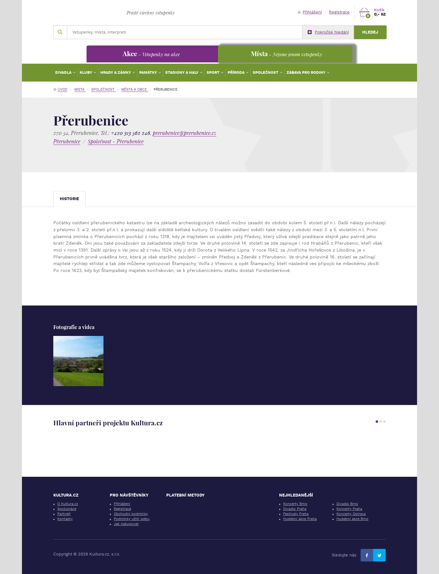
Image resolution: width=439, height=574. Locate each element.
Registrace (339, 12)
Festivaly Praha (296, 514)
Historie (69, 198)
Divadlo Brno (347, 504)
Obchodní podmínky (131, 514)
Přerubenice (66, 141)
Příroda (237, 72)
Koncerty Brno (295, 504)
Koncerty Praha (349, 509)
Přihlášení (310, 12)
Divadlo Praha (294, 509)
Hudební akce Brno (352, 519)
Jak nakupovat (126, 524)
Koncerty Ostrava (351, 514)
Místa (80, 90)
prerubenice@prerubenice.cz (184, 133)
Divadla (63, 72)
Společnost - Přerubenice (116, 141)
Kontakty (65, 519)
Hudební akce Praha (300, 519)
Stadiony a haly (182, 72)
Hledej (370, 32)
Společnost (266, 72)
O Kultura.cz (67, 504)
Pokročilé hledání (328, 32)
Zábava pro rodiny (306, 72)
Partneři (64, 514)
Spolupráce (66, 509)
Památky (148, 72)
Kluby (86, 72)
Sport (213, 72)
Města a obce (134, 90)
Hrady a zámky (116, 72)
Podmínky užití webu (132, 519)
